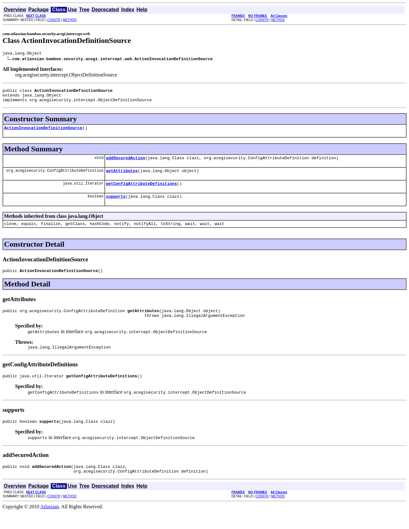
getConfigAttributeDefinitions (141, 191)
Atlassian (49, 523)
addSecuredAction (125, 163)
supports (115, 204)
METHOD (70, 20)
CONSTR (53, 20)
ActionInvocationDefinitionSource (43, 132)
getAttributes (122, 177)
